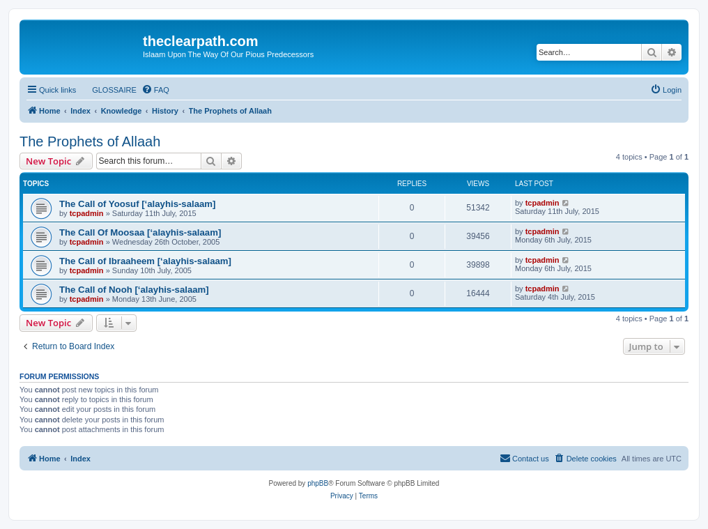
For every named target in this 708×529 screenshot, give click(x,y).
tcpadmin (87, 213)
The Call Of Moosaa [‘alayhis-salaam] (140, 232)
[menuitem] (108, 90)
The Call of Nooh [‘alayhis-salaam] (134, 289)
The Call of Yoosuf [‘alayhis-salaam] (137, 204)
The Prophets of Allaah (90, 141)
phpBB (317, 483)
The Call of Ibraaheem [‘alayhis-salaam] (145, 261)
